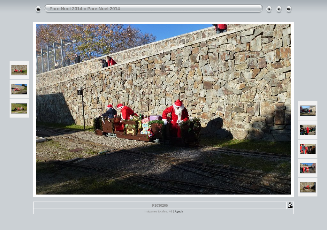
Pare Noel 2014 (65, 8)
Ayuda (179, 211)
